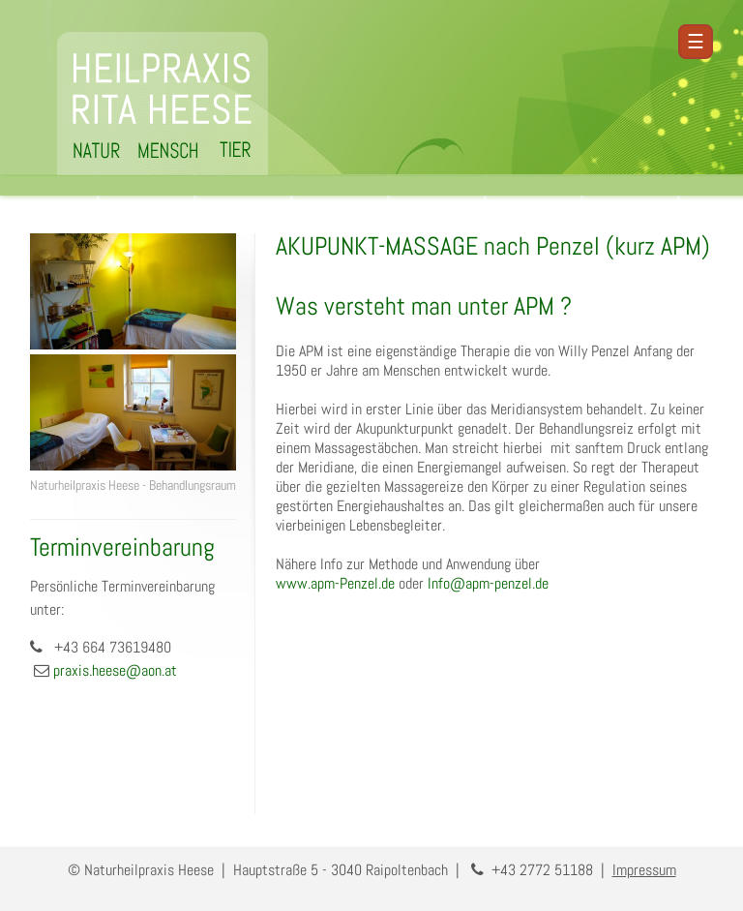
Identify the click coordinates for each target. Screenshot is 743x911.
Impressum (644, 870)
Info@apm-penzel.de (488, 583)
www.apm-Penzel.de (335, 583)
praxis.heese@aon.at (115, 670)
